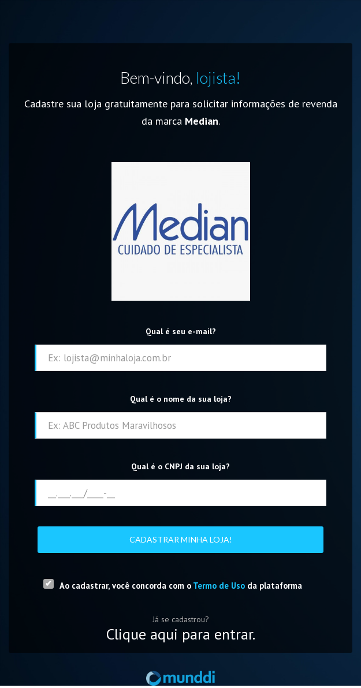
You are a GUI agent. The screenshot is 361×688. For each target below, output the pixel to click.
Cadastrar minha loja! (180, 539)
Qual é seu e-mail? (181, 331)
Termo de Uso (219, 585)
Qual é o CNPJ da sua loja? (180, 466)
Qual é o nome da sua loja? (181, 399)
